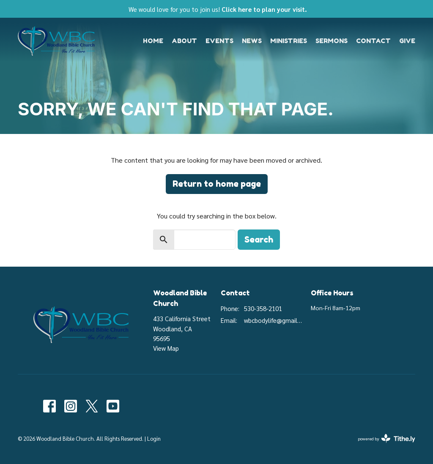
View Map (166, 348)
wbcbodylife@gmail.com (273, 320)
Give (407, 41)
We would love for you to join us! (218, 9)
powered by (386, 438)
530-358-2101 (263, 308)
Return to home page (217, 184)
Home (153, 41)
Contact (373, 41)
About (184, 41)
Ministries (288, 41)
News (252, 41)
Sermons (331, 41)
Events (219, 41)
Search (258, 240)
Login (154, 438)
